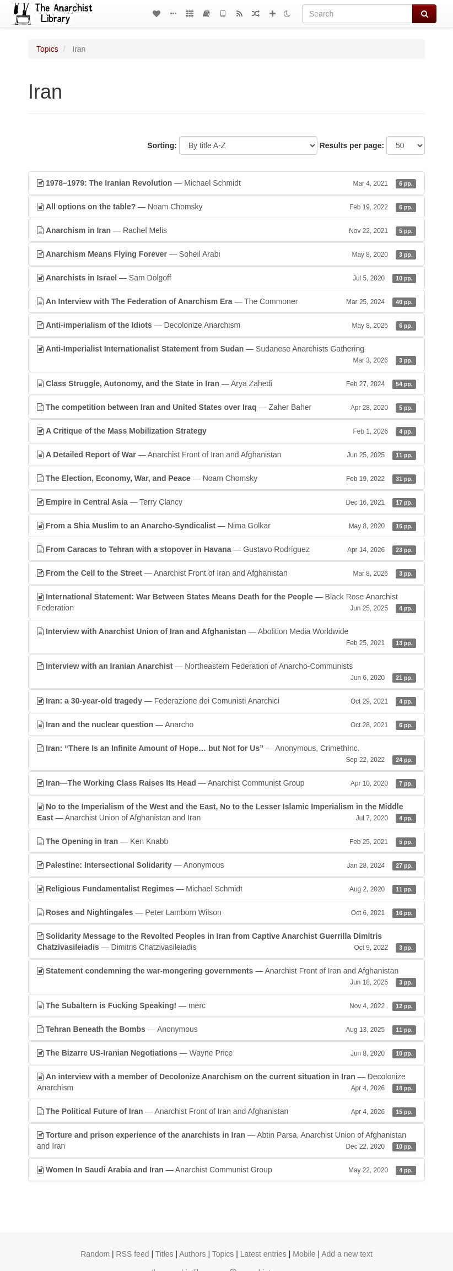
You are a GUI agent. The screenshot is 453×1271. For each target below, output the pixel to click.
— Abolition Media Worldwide (226, 637)
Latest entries (263, 1254)
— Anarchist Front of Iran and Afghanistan (226, 454)
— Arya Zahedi (226, 383)
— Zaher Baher (226, 407)
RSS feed (132, 1254)
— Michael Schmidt (226, 182)
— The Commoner (226, 301)
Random (95, 1254)
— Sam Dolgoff (226, 277)
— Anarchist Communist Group (226, 782)
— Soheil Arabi (226, 253)
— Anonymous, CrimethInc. (226, 754)
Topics (47, 49)
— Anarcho (226, 724)
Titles (164, 1254)
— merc (226, 1005)
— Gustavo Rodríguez (226, 549)
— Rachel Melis (226, 230)
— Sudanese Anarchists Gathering (226, 354)
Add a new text (347, 1254)
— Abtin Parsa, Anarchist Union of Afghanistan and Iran (226, 1141)
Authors (192, 1254)
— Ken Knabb (226, 841)
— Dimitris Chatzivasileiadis (226, 942)
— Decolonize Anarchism (226, 325)
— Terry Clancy (226, 501)
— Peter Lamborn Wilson (226, 912)
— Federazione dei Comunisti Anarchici (226, 700)
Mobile (304, 1254)
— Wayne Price (226, 1052)
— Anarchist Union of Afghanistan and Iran (226, 812)
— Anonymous (226, 864)
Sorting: (162, 145)
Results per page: (352, 145)
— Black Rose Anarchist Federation (226, 602)
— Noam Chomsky (226, 206)
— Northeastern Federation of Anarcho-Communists (226, 672)
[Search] (357, 13)
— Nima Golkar (226, 525)
